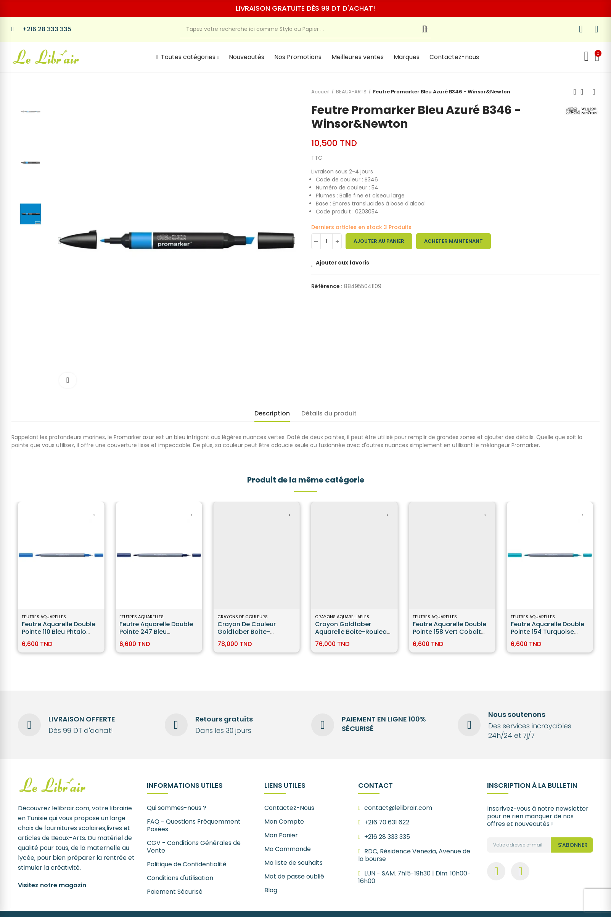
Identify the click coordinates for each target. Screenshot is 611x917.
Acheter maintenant (453, 241)
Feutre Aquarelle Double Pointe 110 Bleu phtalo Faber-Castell (58, 632)
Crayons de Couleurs (242, 617)
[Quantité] (326, 241)
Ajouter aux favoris (342, 262)
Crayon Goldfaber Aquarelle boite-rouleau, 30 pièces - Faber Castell (353, 632)
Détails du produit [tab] (329, 413)
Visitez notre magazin (52, 885)
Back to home (584, 92)
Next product (594, 92)
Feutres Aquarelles (44, 617)
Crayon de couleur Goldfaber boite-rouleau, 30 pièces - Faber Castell (248, 635)
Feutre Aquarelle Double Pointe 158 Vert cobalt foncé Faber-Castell (449, 632)
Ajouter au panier (379, 241)
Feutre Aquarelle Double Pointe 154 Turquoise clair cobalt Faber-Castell (547, 635)
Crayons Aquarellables (342, 617)
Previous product (574, 92)
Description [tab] (272, 413)
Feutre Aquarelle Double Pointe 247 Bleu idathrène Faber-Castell (156, 632)
